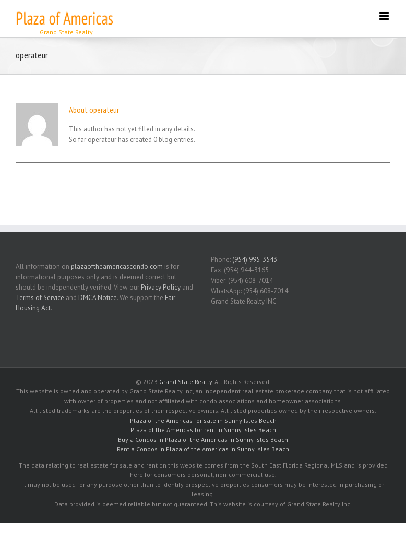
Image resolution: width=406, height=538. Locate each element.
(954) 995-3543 (254, 259)
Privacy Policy (161, 287)
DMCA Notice (97, 297)
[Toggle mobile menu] (384, 15)
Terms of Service (40, 297)
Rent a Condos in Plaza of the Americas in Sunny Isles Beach (203, 449)
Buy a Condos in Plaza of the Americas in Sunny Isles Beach (203, 440)
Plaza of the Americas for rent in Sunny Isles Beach (203, 430)
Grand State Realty (185, 382)
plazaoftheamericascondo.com (117, 266)
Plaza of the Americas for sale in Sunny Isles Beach (203, 420)
